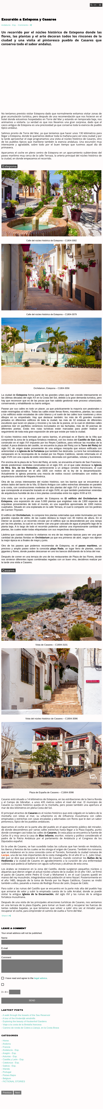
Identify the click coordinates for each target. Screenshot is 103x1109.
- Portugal (6, 1072)
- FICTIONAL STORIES (13, 1081)
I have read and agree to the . (26, 978)
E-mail (4, 948)
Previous (7, 1092)
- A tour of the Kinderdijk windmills (18, 1018)
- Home (5, 1040)
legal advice (40, 978)
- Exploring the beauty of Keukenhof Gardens (24, 1021)
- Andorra (6, 1044)
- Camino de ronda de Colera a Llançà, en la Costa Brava (30, 1028)
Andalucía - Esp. (8, 25)
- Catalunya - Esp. (10, 1062)
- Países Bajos (8, 1075)
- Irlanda (5, 1069)
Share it (6, 916)
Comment (6, 957)
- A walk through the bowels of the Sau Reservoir (25, 1015)
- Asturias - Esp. (9, 1056)
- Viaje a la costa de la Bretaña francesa (21, 1024)
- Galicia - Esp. (8, 1066)
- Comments (23, 25)
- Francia (5, 1047)
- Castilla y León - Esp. (12, 1059)
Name (4, 938)
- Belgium (6, 1078)
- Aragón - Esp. (8, 1053)
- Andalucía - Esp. (10, 1050)
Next (17, 1092)
